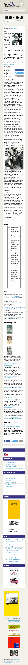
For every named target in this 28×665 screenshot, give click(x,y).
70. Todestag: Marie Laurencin (13, 559)
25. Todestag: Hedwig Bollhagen (13, 557)
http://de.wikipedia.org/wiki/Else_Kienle (13, 317)
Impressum (16, 659)
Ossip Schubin (9, 488)
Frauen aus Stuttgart (10, 462)
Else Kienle (14, 28)
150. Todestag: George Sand (12, 552)
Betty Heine (8, 484)
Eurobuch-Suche (16, 363)
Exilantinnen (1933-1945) (11, 466)
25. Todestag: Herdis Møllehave (13, 555)
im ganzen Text (18, 20)
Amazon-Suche (8, 363)
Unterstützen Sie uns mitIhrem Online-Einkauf (14, 621)
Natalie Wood (9, 486)
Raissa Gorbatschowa (11, 482)
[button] (19, 70)
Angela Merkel (9, 480)
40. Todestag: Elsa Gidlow (12, 561)
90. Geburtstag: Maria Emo (12, 550)
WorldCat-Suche (8, 365)
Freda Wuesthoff (9, 491)
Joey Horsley (20, 219)
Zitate (10, 62)
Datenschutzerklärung (9, 661)
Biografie (6, 62)
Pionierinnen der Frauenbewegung (14, 468)
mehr (21, 492)
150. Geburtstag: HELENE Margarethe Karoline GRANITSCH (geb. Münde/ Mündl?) (15, 541)
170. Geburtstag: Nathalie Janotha (14, 548)
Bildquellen (11, 64)
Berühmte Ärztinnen (10, 464)
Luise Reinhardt (9, 476)
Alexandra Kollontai (10, 478)
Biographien (7, 28)
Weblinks (15, 62)
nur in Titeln (17, 21)
